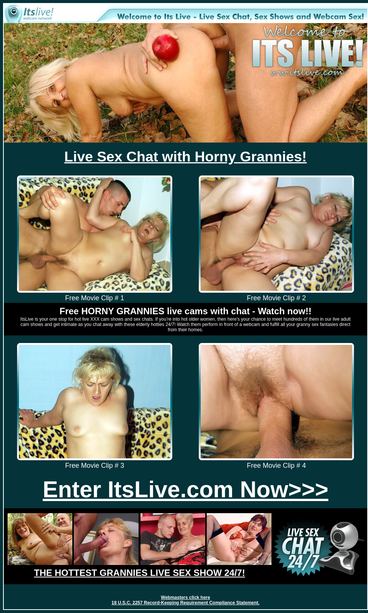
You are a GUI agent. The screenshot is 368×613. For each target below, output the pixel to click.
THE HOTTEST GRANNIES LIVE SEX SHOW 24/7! (139, 573)
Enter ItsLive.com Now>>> (185, 489)
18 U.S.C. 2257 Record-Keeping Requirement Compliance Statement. (186, 602)
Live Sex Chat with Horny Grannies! (185, 157)
